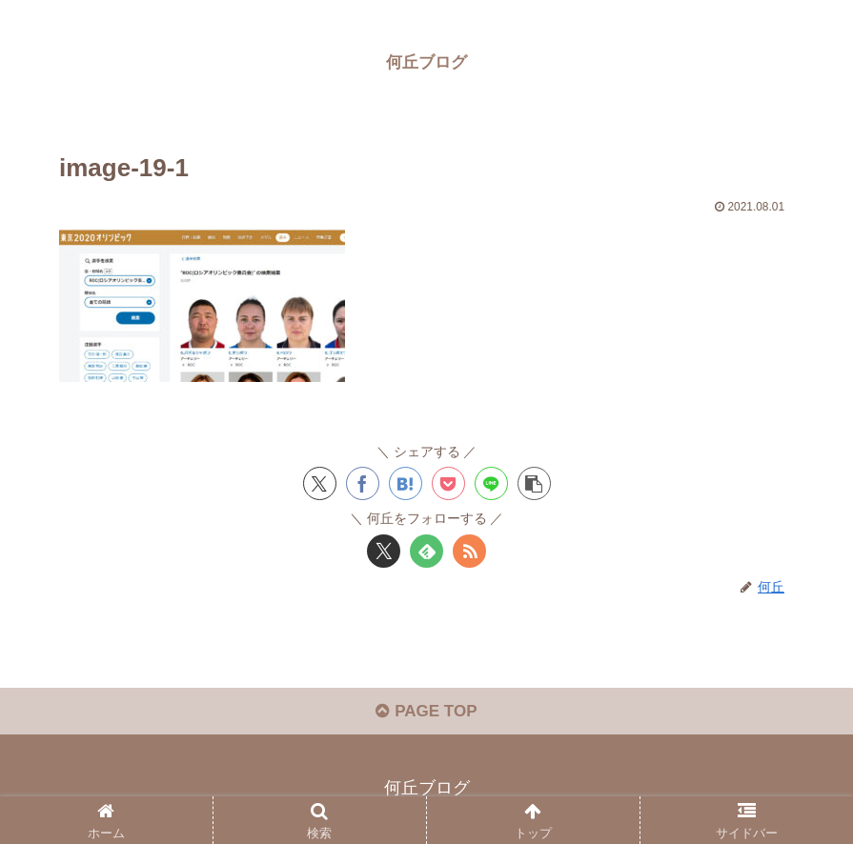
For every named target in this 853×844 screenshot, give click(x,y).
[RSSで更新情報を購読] (469, 551)
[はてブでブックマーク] (405, 483)
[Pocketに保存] (448, 483)
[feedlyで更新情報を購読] (426, 551)
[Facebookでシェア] (362, 483)
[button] (534, 483)
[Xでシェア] (319, 483)
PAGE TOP (426, 711)
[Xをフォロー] (383, 551)
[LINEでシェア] (491, 483)
